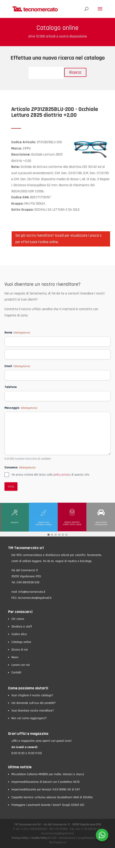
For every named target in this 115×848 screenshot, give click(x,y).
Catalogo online (21, 642)
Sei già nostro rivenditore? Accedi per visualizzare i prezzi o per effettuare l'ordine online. (58, 238)
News (15, 657)
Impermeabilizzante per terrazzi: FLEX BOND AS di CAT (45, 789)
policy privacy (61, 475)
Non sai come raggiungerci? (29, 718)
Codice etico (19, 634)
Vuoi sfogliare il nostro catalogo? (32, 695)
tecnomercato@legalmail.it (34, 598)
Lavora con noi (20, 665)
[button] (48, 535)
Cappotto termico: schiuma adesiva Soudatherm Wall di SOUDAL (52, 797)
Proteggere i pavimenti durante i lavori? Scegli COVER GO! (47, 805)
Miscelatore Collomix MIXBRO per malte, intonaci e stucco (47, 774)
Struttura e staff (21, 627)
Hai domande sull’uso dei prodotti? (33, 703)
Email (17, 366)
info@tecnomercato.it (31, 592)
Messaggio (20, 408)
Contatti (16, 673)
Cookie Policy (39, 838)
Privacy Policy (20, 838)
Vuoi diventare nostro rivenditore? (32, 711)
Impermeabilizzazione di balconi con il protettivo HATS (45, 782)
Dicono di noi (19, 650)
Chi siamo (17, 619)
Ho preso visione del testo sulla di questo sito (50, 475)
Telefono (10, 387)
